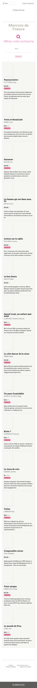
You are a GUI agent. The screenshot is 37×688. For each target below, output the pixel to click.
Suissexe (8, 159)
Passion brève (11, 79)
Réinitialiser (18, 56)
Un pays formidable (14, 393)
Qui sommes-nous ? (23, 665)
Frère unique (10, 586)
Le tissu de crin (11, 469)
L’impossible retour (13, 551)
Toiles (7, 509)
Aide (5, 3)
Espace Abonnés (28, 3)
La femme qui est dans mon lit (17, 200)
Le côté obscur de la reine (16, 353)
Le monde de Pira (12, 626)
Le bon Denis (10, 276)
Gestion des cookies (25, 667)
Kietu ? (7, 431)
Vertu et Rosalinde (13, 119)
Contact (10, 665)
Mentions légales (11, 667)
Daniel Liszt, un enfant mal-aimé (18, 315)
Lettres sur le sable (13, 238)
